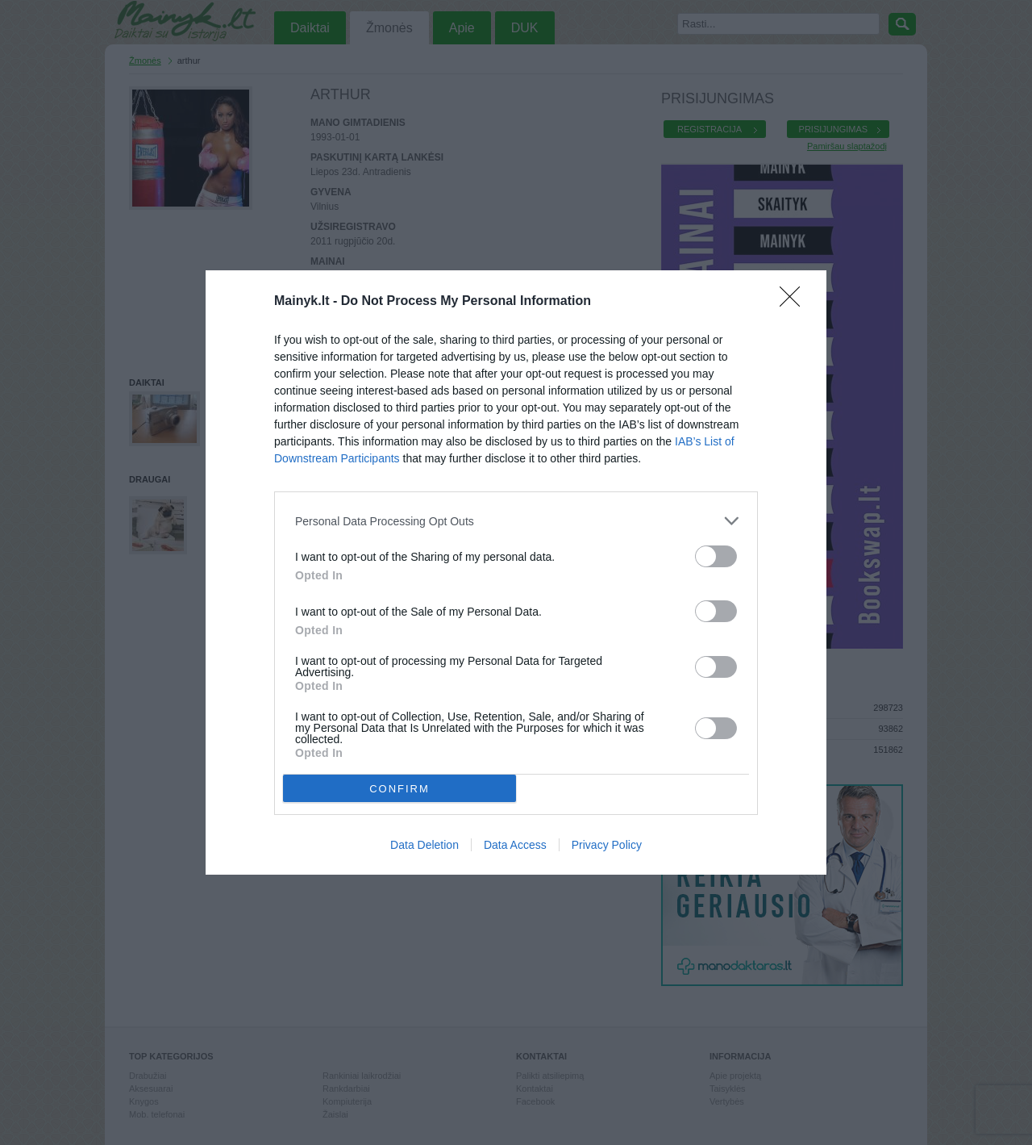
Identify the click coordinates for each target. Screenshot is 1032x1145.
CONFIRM (399, 788)
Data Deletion (424, 844)
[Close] (795, 301)
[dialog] (516, 572)
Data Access (515, 844)
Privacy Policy (607, 844)
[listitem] (516, 520)
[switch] (716, 556)
